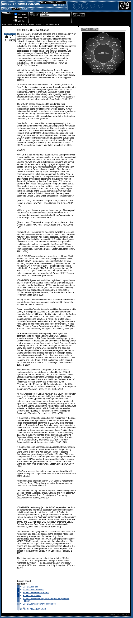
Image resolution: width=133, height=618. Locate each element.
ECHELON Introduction (33, 589)
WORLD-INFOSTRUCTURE (13, 24)
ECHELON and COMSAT (34, 609)
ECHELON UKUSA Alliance (36, 592)
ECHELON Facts (30, 587)
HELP (32, 9)
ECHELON (30, 24)
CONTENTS (7, 9)
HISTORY (25, 9)
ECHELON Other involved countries (39, 604)
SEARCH (16, 9)
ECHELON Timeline (32, 595)
